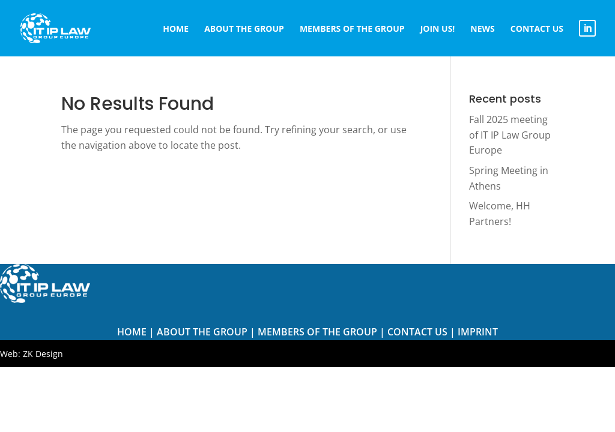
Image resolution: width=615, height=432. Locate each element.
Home (132, 331)
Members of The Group (317, 331)
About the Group (202, 331)
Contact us (417, 331)
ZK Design (43, 353)
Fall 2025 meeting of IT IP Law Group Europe (510, 135)
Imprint (478, 331)
